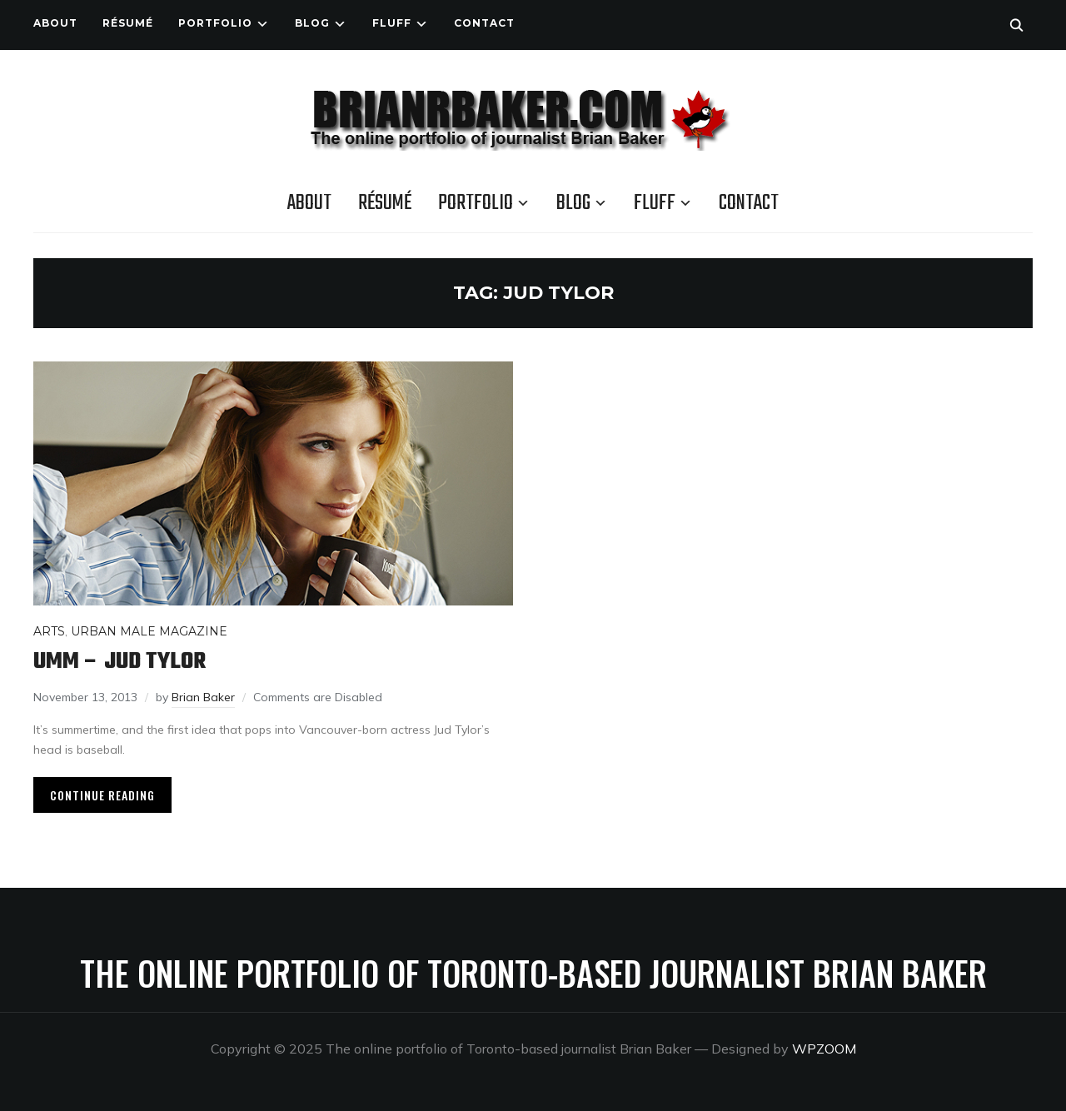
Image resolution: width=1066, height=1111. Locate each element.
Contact (484, 23)
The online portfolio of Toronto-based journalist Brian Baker (533, 973)
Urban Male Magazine (149, 631)
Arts (49, 631)
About (55, 23)
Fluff (391, 23)
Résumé (127, 23)
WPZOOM (824, 1048)
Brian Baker (203, 697)
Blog (312, 23)
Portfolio (215, 23)
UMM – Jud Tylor (119, 662)
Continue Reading (102, 795)
